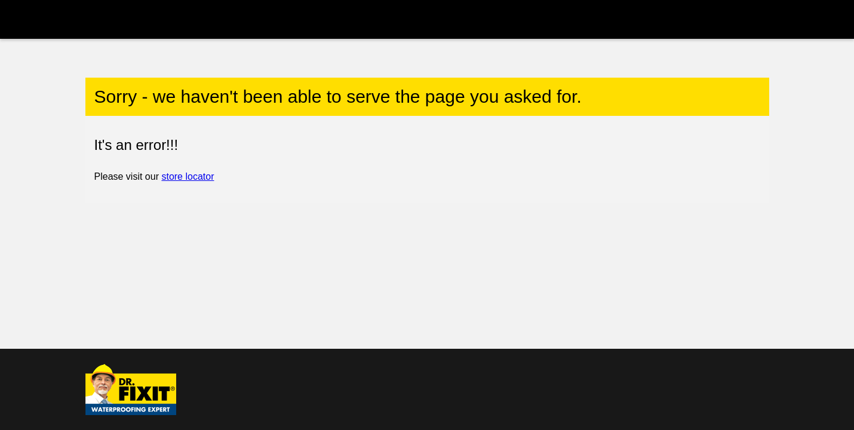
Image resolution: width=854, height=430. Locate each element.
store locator (187, 176)
